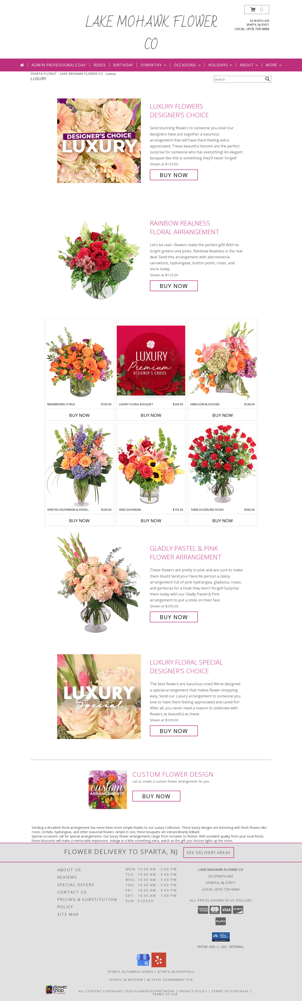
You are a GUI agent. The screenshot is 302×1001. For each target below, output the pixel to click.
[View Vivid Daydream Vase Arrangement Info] (151, 466)
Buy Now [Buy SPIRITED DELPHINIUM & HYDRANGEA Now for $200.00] (79, 521)
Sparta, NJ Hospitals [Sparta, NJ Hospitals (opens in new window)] (175, 971)
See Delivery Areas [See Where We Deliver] (209, 852)
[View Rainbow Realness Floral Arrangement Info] (102, 254)
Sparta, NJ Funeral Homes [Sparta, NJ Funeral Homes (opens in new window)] (131, 971)
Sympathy (154, 65)
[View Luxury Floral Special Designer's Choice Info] (102, 696)
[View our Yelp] (158, 966)
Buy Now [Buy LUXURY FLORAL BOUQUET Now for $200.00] (151, 415)
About (249, 65)
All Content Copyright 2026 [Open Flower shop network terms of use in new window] (105, 991)
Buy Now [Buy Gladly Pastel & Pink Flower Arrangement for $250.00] (174, 617)
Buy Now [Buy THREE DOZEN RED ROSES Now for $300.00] (222, 521)
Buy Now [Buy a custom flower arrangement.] (156, 796)
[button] (256, 9)
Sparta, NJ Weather (126, 979)
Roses (100, 65)
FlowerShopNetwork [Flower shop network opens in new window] (154, 991)
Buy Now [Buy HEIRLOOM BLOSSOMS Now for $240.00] (222, 415)
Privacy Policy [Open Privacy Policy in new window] (193, 991)
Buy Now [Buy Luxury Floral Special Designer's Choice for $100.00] (174, 731)
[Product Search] (238, 79)
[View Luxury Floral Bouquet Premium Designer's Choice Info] (151, 360)
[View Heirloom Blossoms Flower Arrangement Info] (222, 360)
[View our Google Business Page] (143, 966)
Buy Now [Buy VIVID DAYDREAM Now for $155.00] (151, 521)
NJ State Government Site (170, 979)
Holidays (220, 65)
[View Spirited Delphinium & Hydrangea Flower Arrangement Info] (79, 465)
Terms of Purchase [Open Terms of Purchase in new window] (230, 991)
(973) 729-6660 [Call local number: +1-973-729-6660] (257, 29)
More (274, 65)
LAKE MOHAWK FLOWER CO (151, 33)
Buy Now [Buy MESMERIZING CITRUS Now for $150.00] (79, 415)
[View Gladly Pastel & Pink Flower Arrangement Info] (102, 583)
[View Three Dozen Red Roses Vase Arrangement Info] (222, 465)
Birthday (123, 65)
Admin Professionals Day (58, 65)
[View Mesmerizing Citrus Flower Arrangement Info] (79, 360)
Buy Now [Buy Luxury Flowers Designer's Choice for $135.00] (174, 175)
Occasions (188, 65)
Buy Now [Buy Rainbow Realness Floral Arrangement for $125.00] (174, 286)
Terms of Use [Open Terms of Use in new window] (165, 994)
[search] (267, 79)
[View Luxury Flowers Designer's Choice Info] (102, 140)
